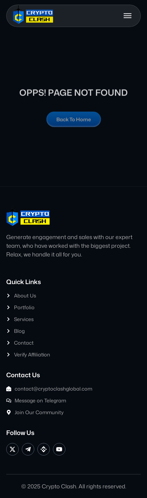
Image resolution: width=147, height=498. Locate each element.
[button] (127, 14)
